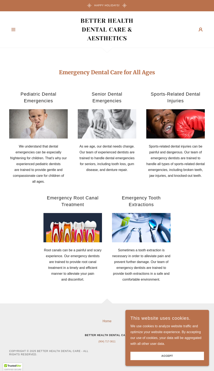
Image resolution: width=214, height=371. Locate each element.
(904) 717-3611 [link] (107, 341)
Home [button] (107, 321)
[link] (107, 39)
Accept (167, 355)
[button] (13, 29)
